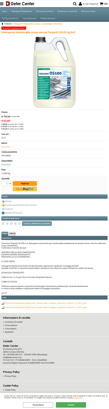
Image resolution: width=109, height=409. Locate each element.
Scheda (5, 234)
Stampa (8, 201)
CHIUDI (107, 395)
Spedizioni (9, 332)
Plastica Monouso (47, 18)
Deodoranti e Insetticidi (67, 11)
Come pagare (10, 328)
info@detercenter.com (12, 357)
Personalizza (38, 405)
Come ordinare (11, 325)
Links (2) (12, 233)
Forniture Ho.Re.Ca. (10, 18)
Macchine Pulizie (88, 11)
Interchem (5, 147)
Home (4, 11)
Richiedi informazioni (14, 213)
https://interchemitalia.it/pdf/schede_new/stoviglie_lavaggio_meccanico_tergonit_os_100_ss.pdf (46, 307)
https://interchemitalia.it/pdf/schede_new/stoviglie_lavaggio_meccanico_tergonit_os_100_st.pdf (46, 303)
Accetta (71, 405)
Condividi (9, 209)
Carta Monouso (29, 18)
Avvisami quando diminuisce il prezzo (21, 205)
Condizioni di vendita (14, 322)
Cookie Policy (77, 398)
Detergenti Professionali (21, 11)
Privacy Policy (10, 376)
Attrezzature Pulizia (44, 11)
